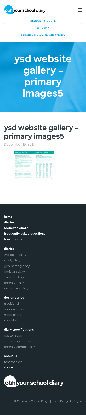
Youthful (10, 320)
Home (8, 217)
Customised (13, 336)
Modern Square (15, 315)
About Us (10, 356)
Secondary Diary (16, 288)
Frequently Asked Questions (43, 35)
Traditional (11, 304)
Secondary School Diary (21, 341)
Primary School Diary (19, 347)
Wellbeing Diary (15, 255)
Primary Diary (14, 283)
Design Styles (14, 297)
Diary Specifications (19, 329)
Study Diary (12, 260)
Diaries (9, 222)
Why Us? (43, 28)
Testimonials (13, 362)
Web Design (61, 401)
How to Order (14, 239)
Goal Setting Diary (17, 266)
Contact (10, 367)
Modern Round (15, 309)
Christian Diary (14, 272)
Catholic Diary (14, 277)
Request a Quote (43, 21)
